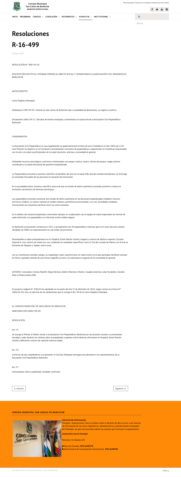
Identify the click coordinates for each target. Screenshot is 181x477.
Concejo (37, 16)
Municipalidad (128, 3)
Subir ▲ (166, 471)
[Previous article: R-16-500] (19, 388)
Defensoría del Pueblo (160, 3)
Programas (25, 16)
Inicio (15, 16)
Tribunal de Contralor (143, 3)
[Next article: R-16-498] (120, 388)
